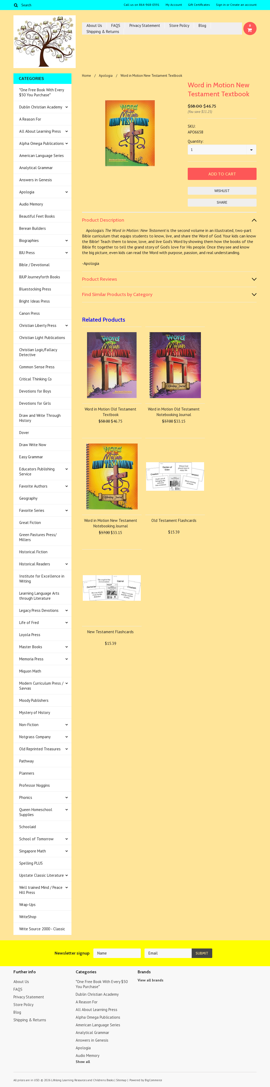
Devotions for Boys (35, 391)
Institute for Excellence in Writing (41, 579)
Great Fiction (30, 522)
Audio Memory (31, 204)
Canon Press (29, 313)
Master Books (30, 646)
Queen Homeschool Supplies (35, 812)
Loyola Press (29, 634)
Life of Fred (29, 622)
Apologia (26, 191)
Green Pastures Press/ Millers (37, 537)
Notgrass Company (35, 736)
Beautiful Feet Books (37, 216)
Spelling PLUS (31, 863)
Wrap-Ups (27, 904)
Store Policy (179, 25)
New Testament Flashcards (110, 631)
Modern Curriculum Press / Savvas (41, 686)
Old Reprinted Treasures (40, 748)
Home (86, 75)
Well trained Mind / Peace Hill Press (40, 890)
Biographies (29, 240)
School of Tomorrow (36, 838)
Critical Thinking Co (35, 379)
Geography (28, 498)
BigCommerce (153, 1080)
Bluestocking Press (35, 289)
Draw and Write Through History (40, 418)
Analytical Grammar (36, 167)
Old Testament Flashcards (173, 520)
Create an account (243, 5)
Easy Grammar (31, 456)
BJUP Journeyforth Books (39, 276)
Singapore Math (32, 851)
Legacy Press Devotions (39, 610)
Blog (202, 25)
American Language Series (41, 155)
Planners (26, 773)
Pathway (26, 761)
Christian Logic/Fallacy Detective (38, 352)
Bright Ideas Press (34, 301)
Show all (83, 1061)
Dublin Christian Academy (40, 106)
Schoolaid (27, 826)
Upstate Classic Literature (41, 875)
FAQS (115, 25)
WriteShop (27, 916)
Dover (24, 432)
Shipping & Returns (102, 31)
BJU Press (27, 252)
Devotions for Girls (35, 403)
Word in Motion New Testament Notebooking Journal (110, 523)
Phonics (25, 797)
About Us (94, 25)
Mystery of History (34, 712)
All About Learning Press (40, 131)
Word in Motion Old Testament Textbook (110, 412)
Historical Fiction (33, 551)
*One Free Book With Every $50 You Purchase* (41, 92)
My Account (174, 5)
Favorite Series (31, 510)
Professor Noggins (34, 785)
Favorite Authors (33, 486)
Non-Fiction (28, 724)
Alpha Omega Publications (41, 143)
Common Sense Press (37, 366)
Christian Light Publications (42, 337)
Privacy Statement (144, 25)
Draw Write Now (32, 444)
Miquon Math (30, 671)
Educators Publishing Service (37, 471)
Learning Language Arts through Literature (39, 596)
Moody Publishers (34, 700)
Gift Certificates (199, 5)
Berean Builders (32, 228)
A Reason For (30, 119)
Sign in (221, 5)
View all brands (150, 980)
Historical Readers (34, 563)
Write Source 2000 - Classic (42, 928)
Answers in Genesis (35, 179)
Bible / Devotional (34, 264)
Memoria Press (31, 658)
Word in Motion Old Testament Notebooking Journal (174, 412)
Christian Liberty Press (37, 325)
